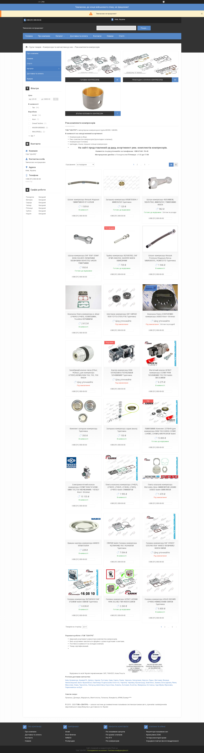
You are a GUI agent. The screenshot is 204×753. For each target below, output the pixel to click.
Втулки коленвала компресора (89, 114)
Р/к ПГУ (109, 738)
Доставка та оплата (79, 36)
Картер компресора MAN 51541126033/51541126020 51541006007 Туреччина (122, 372)
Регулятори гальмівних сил (157, 732)
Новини (110, 36)
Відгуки (30, 79)
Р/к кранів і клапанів (114, 735)
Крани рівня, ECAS (153, 735)
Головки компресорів (89, 80)
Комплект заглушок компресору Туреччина (83, 430)
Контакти (97, 36)
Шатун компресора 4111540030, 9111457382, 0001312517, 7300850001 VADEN (160, 202)
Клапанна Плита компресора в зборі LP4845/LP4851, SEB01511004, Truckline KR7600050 (83, 316)
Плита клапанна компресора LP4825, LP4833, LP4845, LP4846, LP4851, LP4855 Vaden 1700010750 (122, 487)
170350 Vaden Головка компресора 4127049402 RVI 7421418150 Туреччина (122, 545)
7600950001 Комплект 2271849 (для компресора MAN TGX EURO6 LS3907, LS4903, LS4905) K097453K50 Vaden (160, 431)
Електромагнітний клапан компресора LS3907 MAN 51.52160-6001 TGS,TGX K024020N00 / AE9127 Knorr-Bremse (83, 488)
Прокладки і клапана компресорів (147, 80)
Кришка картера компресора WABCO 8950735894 (83, 544)
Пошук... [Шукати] (144, 28)
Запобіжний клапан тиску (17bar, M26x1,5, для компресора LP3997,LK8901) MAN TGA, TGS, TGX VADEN (83, 374)
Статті (121, 36)
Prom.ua (115, 748)
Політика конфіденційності (118, 750)
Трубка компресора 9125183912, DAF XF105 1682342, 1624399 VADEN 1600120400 (121, 258)
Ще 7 (33, 136)
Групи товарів (35, 47)
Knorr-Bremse (70, 735)
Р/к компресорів (112, 741)
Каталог (59, 36)
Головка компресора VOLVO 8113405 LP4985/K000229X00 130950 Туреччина (160, 601)
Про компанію (44, 36)
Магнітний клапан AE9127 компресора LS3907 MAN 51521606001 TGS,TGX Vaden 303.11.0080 (160, 374)
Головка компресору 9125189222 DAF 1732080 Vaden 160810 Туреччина (83, 600)
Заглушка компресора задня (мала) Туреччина (121, 430)
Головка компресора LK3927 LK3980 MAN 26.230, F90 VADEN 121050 (121, 600)
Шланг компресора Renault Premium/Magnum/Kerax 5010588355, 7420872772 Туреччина (160, 258)
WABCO (68, 738)
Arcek (67, 732)
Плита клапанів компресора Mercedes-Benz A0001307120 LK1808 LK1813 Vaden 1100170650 (160, 487)
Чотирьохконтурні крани (156, 738)
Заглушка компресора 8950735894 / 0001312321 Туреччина (122, 201)
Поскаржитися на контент (97, 750)
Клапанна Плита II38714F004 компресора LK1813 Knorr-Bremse (160, 315)
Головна (29, 36)
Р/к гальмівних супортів (115, 732)
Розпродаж (70, 741)
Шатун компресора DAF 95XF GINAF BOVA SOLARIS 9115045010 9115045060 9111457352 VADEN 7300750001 (83, 259)
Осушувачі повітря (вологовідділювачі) (162, 741)
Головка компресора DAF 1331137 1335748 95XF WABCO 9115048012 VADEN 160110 (160, 545)
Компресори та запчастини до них (58, 47)
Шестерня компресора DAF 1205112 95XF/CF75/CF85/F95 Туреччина (122, 315)
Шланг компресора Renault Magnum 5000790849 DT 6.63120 (83, 201)
